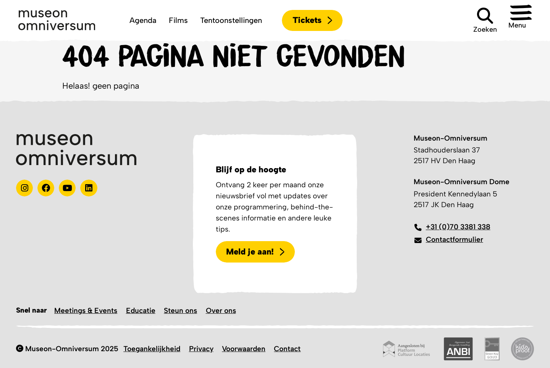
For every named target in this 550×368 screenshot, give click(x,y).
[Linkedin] (88, 188)
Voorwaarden (243, 348)
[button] (515, 20)
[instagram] (24, 188)
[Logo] (57, 20)
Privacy (201, 348)
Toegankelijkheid (151, 348)
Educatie (140, 310)
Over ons (221, 310)
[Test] (45, 188)
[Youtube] (67, 188)
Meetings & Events (85, 310)
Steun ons (180, 310)
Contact (287, 348)
